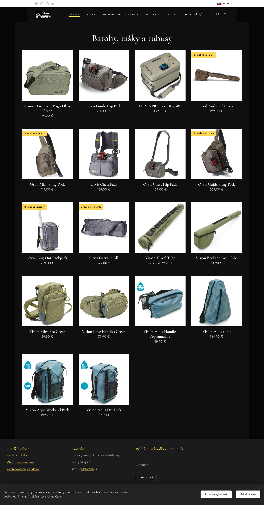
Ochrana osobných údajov (23, 469)
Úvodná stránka (17, 455)
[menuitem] (69, 14)
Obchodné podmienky (21, 462)
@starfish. (87, 469)
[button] (194, 14)
